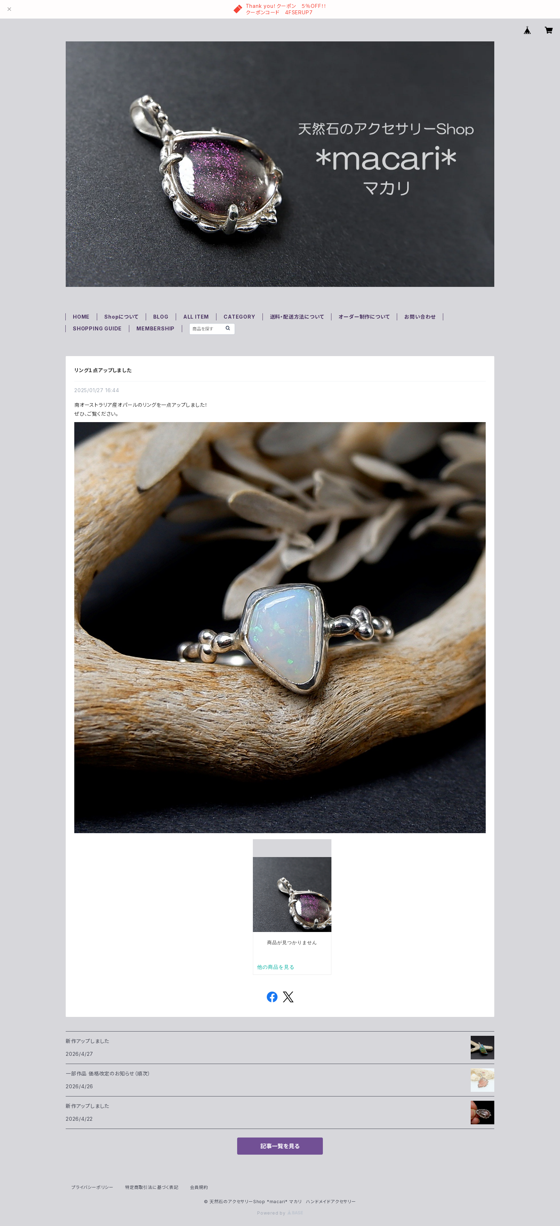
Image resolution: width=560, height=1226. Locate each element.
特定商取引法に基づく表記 (152, 1187)
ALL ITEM (196, 317)
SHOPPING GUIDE (97, 328)
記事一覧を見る (280, 1146)
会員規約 (199, 1187)
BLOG (161, 317)
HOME (81, 317)
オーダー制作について (364, 317)
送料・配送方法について (297, 317)
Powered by (280, 1213)
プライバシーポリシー (92, 1187)
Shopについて (121, 317)
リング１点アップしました (103, 370)
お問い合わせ (420, 317)
